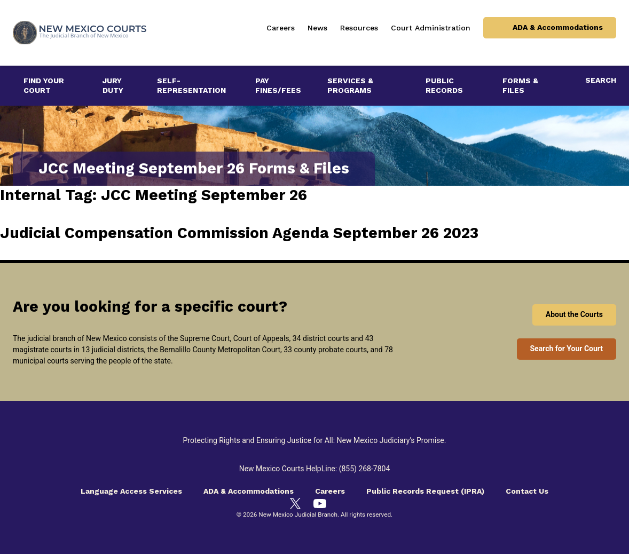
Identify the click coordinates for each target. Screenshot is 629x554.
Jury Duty (113, 85)
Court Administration (430, 27)
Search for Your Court (566, 348)
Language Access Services (131, 491)
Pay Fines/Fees (278, 85)
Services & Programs (350, 85)
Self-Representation (191, 85)
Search (600, 80)
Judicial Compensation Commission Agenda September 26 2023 (239, 233)
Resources (359, 27)
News (317, 27)
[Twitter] (295, 503)
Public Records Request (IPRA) (425, 491)
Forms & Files (520, 85)
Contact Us (527, 491)
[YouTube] (319, 503)
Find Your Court (43, 85)
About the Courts (574, 314)
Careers (280, 27)
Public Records (444, 85)
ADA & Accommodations (558, 27)
